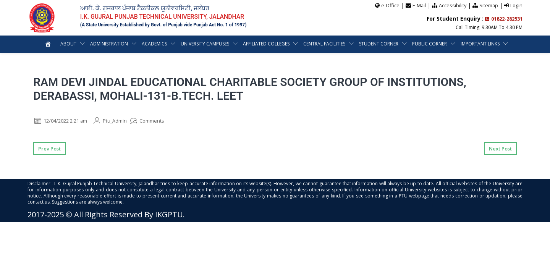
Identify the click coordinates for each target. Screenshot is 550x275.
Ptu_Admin (118, 120)
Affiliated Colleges (266, 43)
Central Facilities (324, 43)
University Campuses (205, 43)
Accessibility (452, 5)
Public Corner (429, 43)
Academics (154, 43)
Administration (109, 43)
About (68, 43)
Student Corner (378, 43)
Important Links (480, 43)
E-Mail (418, 5)
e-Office (389, 5)
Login (516, 5)
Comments (157, 120)
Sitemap (488, 5)
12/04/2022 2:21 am (64, 120)
